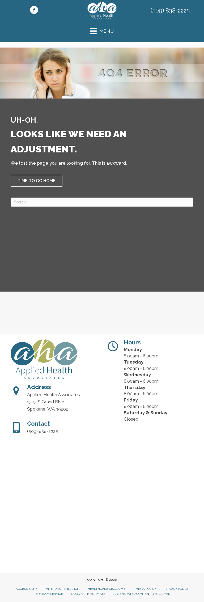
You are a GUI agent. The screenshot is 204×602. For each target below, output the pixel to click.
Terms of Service (48, 594)
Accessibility (27, 589)
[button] (36, 181)
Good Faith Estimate (88, 594)
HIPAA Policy (146, 589)
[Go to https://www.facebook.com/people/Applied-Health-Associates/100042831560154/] (34, 11)
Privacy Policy (176, 589)
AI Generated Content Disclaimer (141, 594)
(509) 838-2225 (170, 10)
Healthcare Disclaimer (108, 589)
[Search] (102, 202)
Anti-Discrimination (62, 589)
